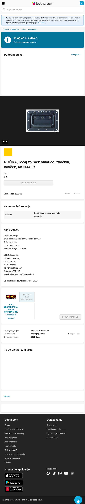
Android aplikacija (14, 482)
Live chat (78, 500)
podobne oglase (29, 42)
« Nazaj (7, 396)
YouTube (66, 473)
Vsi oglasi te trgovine (11, 316)
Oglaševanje (52, 425)
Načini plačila (10, 446)
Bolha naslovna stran (42, 3)
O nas (7, 425)
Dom (23, 29)
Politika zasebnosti (12, 458)
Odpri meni (3, 3)
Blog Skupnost (11, 438)
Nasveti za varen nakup (14, 433)
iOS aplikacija (14, 475)
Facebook (48, 473)
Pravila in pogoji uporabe (15, 454)
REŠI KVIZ (41, 23)
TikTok (54, 473)
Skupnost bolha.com (72, 473)
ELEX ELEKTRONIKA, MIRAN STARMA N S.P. (11, 308)
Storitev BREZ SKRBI (14, 429)
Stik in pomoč (11, 450)
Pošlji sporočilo (28, 183)
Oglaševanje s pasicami (56, 433)
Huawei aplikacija (14, 489)
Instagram (60, 473)
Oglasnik (6, 29)
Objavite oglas (52, 438)
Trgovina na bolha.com (56, 429)
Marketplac (16, 29)
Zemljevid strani (11, 442)
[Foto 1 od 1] (8, 152)
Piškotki (8, 463)
